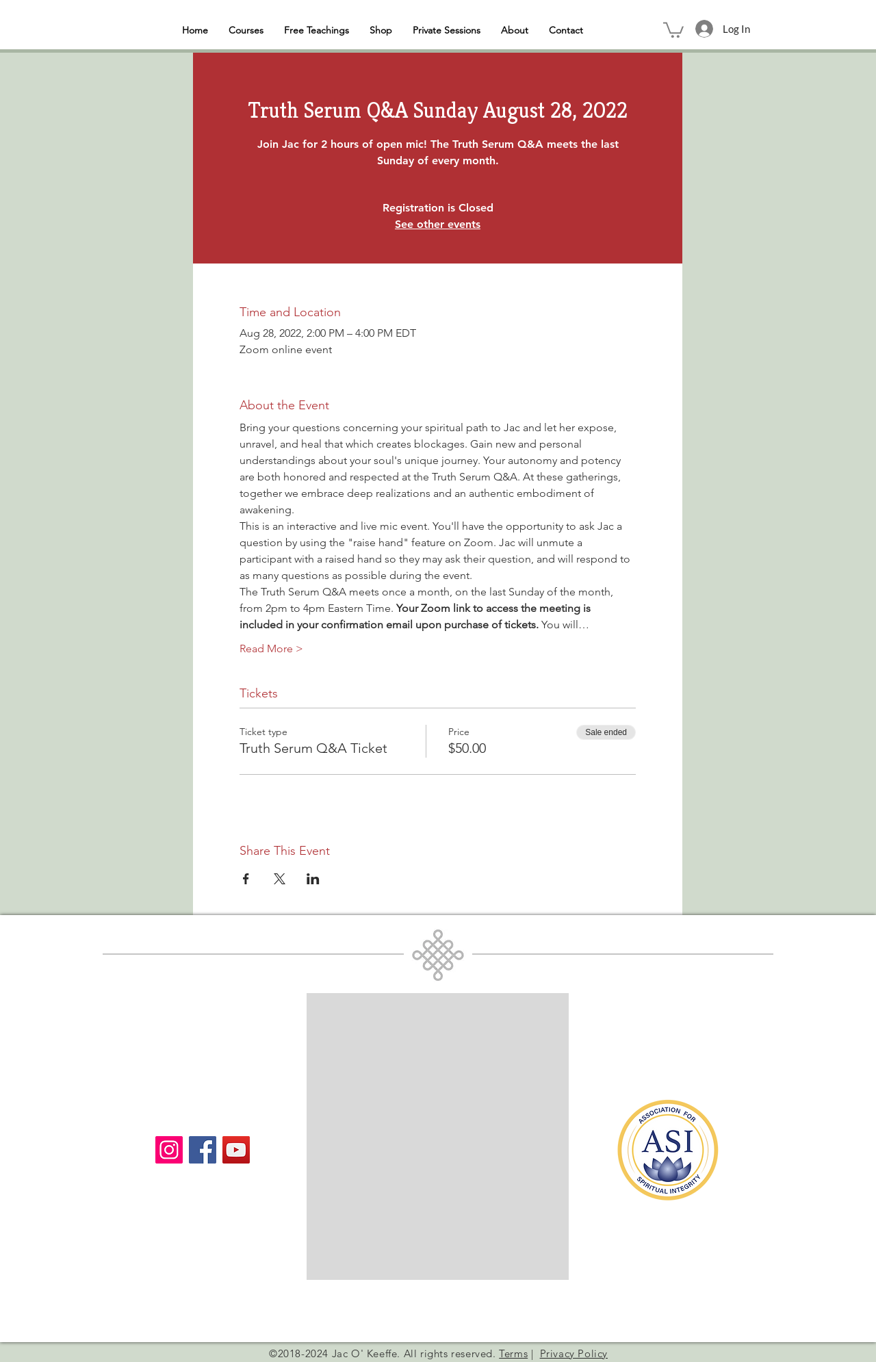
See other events (437, 224)
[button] (673, 29)
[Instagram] (169, 1150)
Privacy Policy (574, 1353)
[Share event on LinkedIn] (313, 878)
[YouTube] (236, 1150)
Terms (513, 1353)
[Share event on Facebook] (246, 878)
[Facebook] (202, 1150)
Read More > (271, 648)
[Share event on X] (279, 878)
